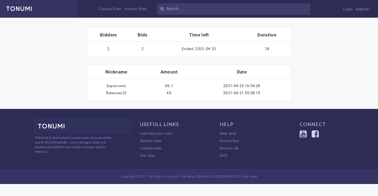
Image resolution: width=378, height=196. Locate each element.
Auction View (135, 9)
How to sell (229, 148)
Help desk (228, 133)
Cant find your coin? (157, 133)
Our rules (148, 155)
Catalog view (151, 148)
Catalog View (110, 9)
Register (363, 9)
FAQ (223, 155)
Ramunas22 (116, 92)
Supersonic (116, 85)
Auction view (151, 141)
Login (347, 9)
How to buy (229, 141)
